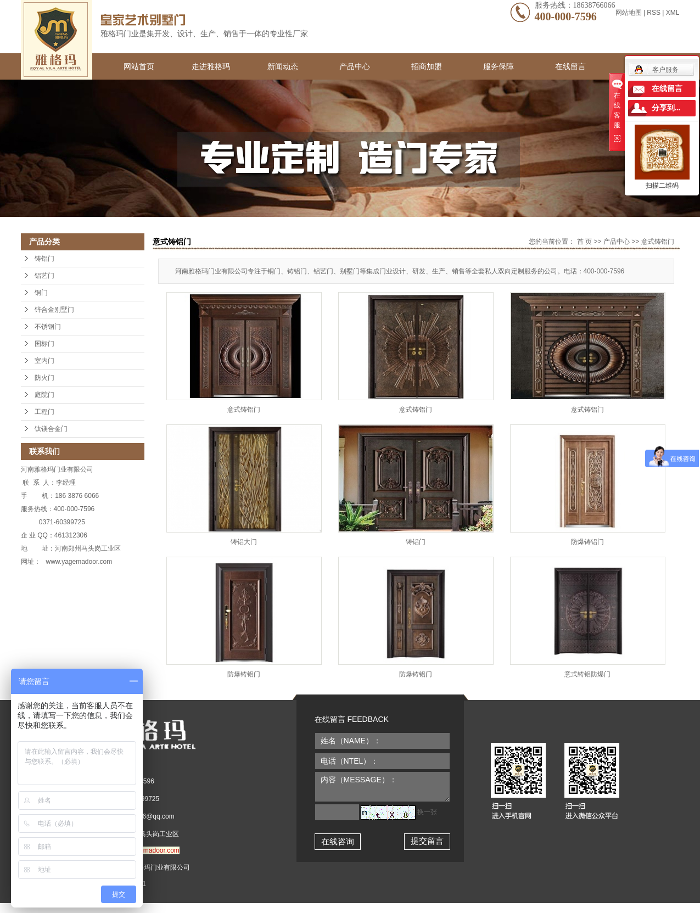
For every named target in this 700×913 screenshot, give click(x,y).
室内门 (44, 361)
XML (673, 12)
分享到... (666, 108)
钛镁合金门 (51, 429)
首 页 (584, 241)
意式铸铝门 (657, 241)
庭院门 (44, 395)
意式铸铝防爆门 (587, 674)
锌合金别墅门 (54, 309)
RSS (653, 12)
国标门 (44, 344)
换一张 (427, 812)
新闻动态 (282, 66)
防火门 (44, 378)
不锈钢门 (48, 327)
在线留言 (570, 66)
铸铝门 (44, 258)
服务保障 (498, 66)
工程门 (44, 412)
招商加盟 (426, 66)
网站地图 (629, 12)
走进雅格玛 (211, 66)
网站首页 (139, 66)
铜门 (41, 292)
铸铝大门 (244, 542)
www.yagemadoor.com (146, 850)
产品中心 (354, 66)
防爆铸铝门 (587, 542)
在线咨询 (337, 841)
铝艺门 (44, 275)
